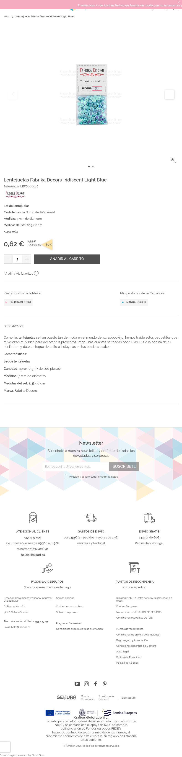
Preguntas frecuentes (68, 623)
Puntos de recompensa (129, 629)
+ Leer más (11, 231)
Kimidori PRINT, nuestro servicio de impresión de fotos (144, 600)
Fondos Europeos (126, 606)
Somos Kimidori (65, 598)
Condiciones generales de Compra (136, 646)
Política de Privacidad (128, 657)
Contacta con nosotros (69, 606)
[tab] (91, 329)
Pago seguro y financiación (132, 640)
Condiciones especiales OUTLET (134, 617)
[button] (173, 160)
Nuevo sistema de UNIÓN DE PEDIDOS (138, 612)
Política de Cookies (127, 663)
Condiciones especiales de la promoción (79, 629)
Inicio (7, 16)
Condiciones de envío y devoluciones (137, 634)
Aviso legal (122, 651)
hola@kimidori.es (20, 627)
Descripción (13, 326)
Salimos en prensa (66, 612)
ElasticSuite (38, 755)
